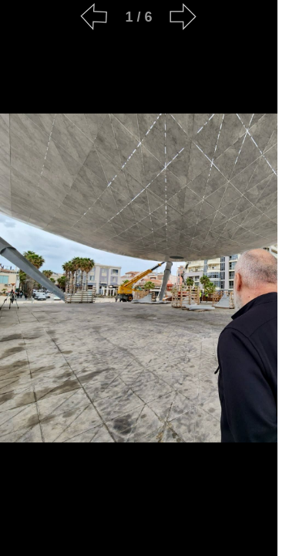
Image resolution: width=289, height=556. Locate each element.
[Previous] (94, 17)
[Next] (183, 17)
